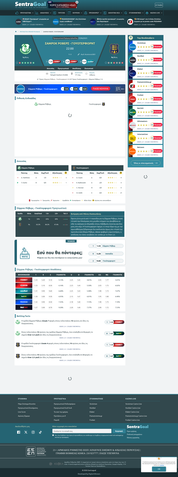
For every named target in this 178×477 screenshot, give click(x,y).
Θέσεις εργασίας (133, 437)
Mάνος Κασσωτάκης (92, 213)
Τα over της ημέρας (61, 412)
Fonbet (140, 95)
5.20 (43, 280)
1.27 (36, 307)
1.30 (36, 296)
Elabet (140, 69)
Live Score (22, 412)
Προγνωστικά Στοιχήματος (28, 408)
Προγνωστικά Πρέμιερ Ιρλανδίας (65, 38)
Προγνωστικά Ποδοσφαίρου (64, 404)
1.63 (78, 291)
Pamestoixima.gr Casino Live (136, 416)
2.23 (71, 285)
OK (159, 469)
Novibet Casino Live (132, 408)
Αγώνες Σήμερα (24, 416)
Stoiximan (141, 43)
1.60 (78, 302)
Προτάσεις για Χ (60, 416)
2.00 (99, 307)
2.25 (71, 280)
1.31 (36, 291)
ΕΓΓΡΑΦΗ (158, 5)
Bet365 (140, 108)
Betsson (140, 147)
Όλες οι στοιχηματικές (146, 163)
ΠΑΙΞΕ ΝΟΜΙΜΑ (100, 88)
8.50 (50, 285)
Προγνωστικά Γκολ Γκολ (63, 408)
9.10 (50, 280)
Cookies (162, 465)
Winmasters (142, 121)
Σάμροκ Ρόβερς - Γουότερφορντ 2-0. (57, 79)
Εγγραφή (119, 431)
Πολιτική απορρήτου (134, 434)
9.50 (50, 296)
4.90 (43, 291)
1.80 (107, 296)
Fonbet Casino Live (132, 420)
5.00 (43, 296)
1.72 (107, 307)
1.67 (78, 296)
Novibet (140, 56)
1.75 (107, 285)
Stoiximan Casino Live (133, 404)
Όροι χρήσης (131, 431)
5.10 (43, 285)
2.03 (99, 285)
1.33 (36, 280)
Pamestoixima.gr (144, 82)
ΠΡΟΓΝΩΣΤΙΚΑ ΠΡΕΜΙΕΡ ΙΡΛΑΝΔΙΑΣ (30, 31)
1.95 (99, 296)
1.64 (78, 285)
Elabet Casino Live (132, 412)
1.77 (107, 280)
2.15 (71, 296)
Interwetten (142, 134)
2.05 (99, 280)
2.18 (71, 302)
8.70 (50, 307)
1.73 (107, 291)
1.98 (99, 291)
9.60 (50, 291)
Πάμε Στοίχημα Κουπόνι (27, 404)
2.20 (71, 307)
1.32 (36, 302)
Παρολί (56, 420)
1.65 (78, 280)
